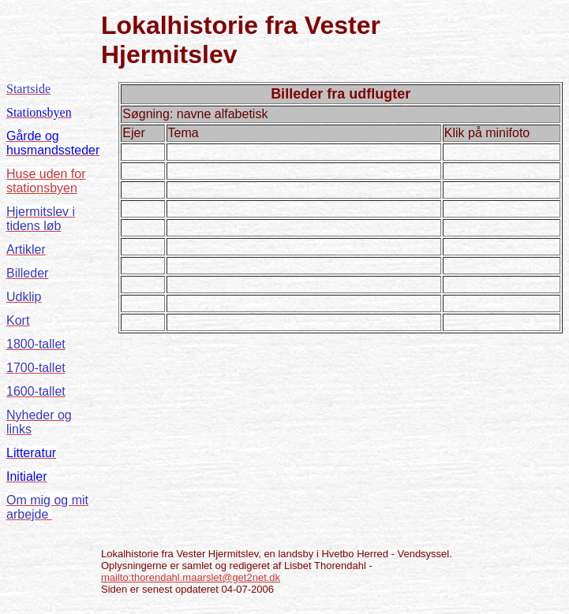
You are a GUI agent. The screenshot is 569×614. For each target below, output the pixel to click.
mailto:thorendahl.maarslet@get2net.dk (190, 577)
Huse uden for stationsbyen (46, 181)
